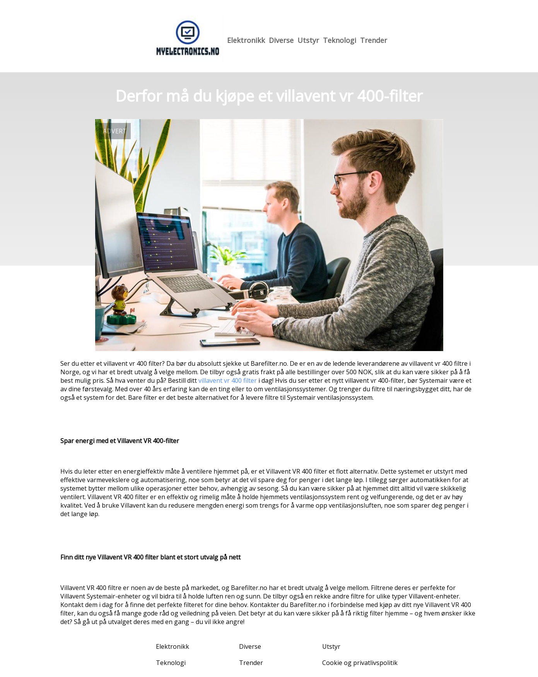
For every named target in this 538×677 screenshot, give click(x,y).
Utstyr (308, 40)
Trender (373, 40)
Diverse (281, 40)
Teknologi (339, 40)
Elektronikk (246, 40)
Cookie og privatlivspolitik (360, 662)
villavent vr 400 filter (227, 380)
